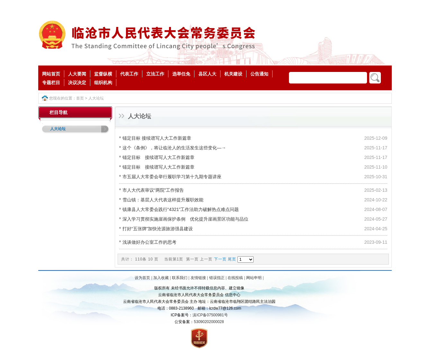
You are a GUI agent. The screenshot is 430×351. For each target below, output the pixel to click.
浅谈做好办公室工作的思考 (149, 242)
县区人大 (207, 73)
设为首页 (142, 278)
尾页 (232, 259)
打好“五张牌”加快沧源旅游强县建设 (157, 228)
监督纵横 (103, 73)
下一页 (220, 259)
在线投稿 (235, 278)
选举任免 (181, 73)
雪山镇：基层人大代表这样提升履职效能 (162, 199)
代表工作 (129, 73)
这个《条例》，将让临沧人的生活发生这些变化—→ (174, 147)
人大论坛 (96, 98)
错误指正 (217, 278)
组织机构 (103, 82)
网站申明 (254, 278)
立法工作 (155, 73)
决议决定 (77, 82)
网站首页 (51, 73)
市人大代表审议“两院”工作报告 (153, 190)
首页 (80, 98)
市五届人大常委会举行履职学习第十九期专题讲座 (171, 176)
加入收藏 (161, 278)
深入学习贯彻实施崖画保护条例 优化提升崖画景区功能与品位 (185, 219)
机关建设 (233, 73)
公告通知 (259, 73)
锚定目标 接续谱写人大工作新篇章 (156, 138)
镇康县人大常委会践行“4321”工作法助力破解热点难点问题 (180, 209)
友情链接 (198, 278)
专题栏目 (51, 82)
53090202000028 (209, 322)
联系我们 (179, 278)
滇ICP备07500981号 (210, 315)
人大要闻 (77, 73)
